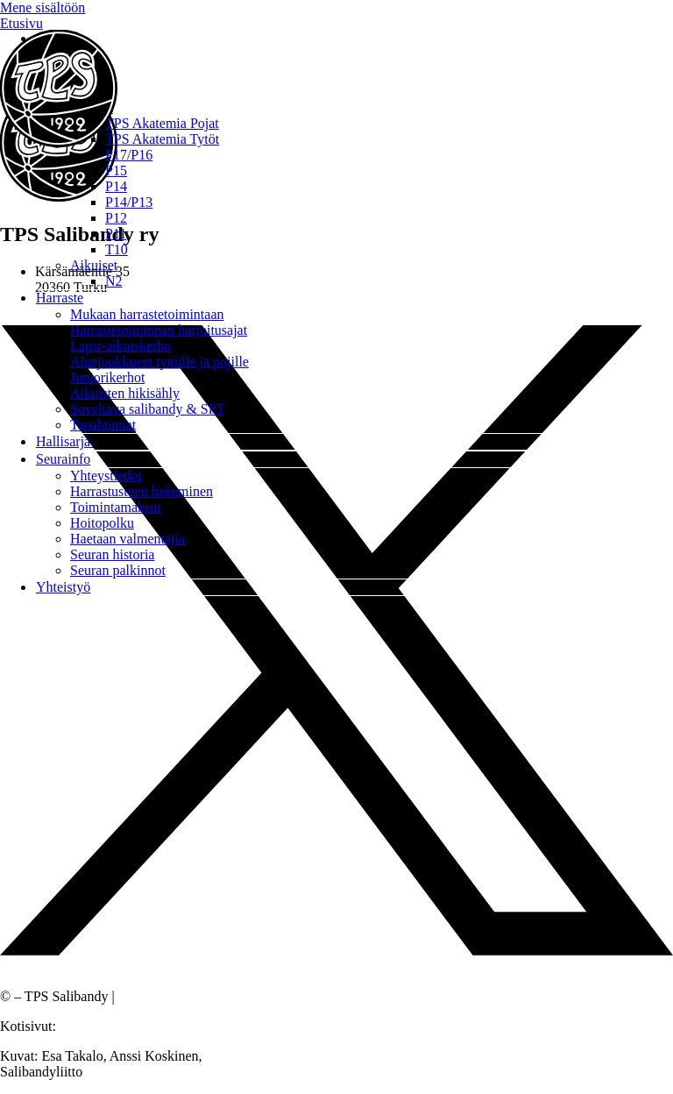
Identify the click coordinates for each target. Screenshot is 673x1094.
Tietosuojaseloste (166, 996)
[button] (354, 91)
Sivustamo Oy (99, 1026)
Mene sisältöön (42, 7)
